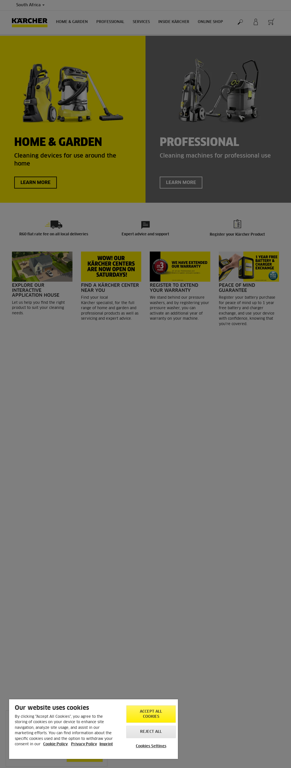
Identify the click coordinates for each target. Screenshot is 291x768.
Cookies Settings (151, 746)
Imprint (106, 744)
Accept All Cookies (151, 714)
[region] (93, 729)
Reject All (151, 732)
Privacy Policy (84, 744)
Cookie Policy (55, 744)
